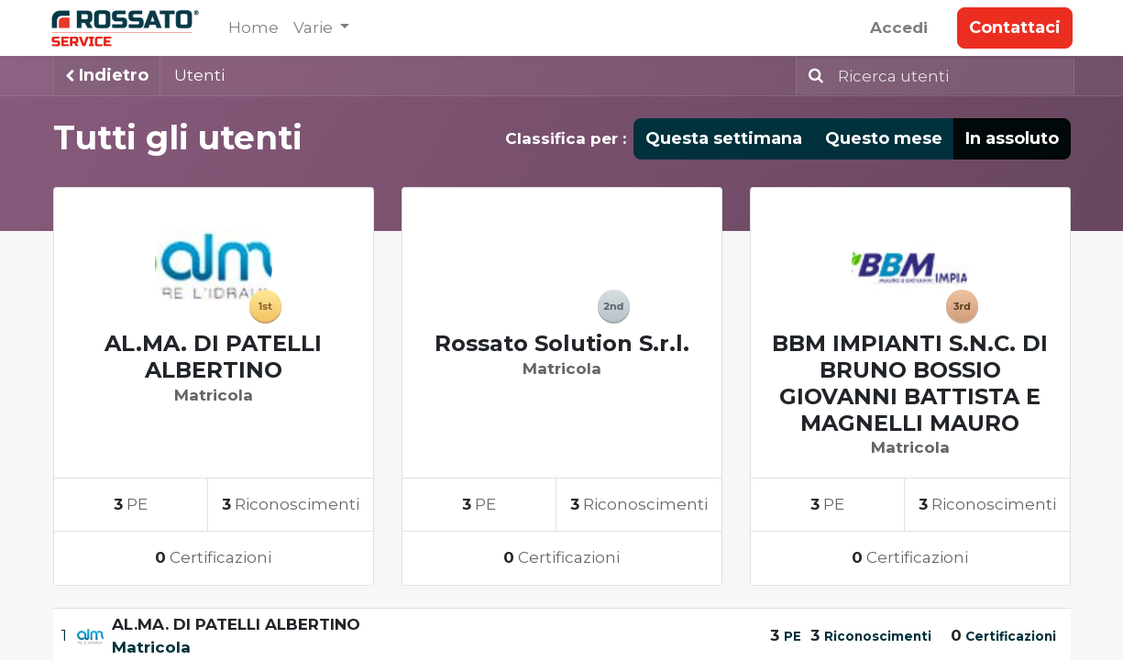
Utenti (199, 75)
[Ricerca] (812, 76)
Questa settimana (723, 138)
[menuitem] (256, 28)
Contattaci (1013, 27)
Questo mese (883, 138)
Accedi (897, 27)
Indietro (107, 75)
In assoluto (1012, 138)
